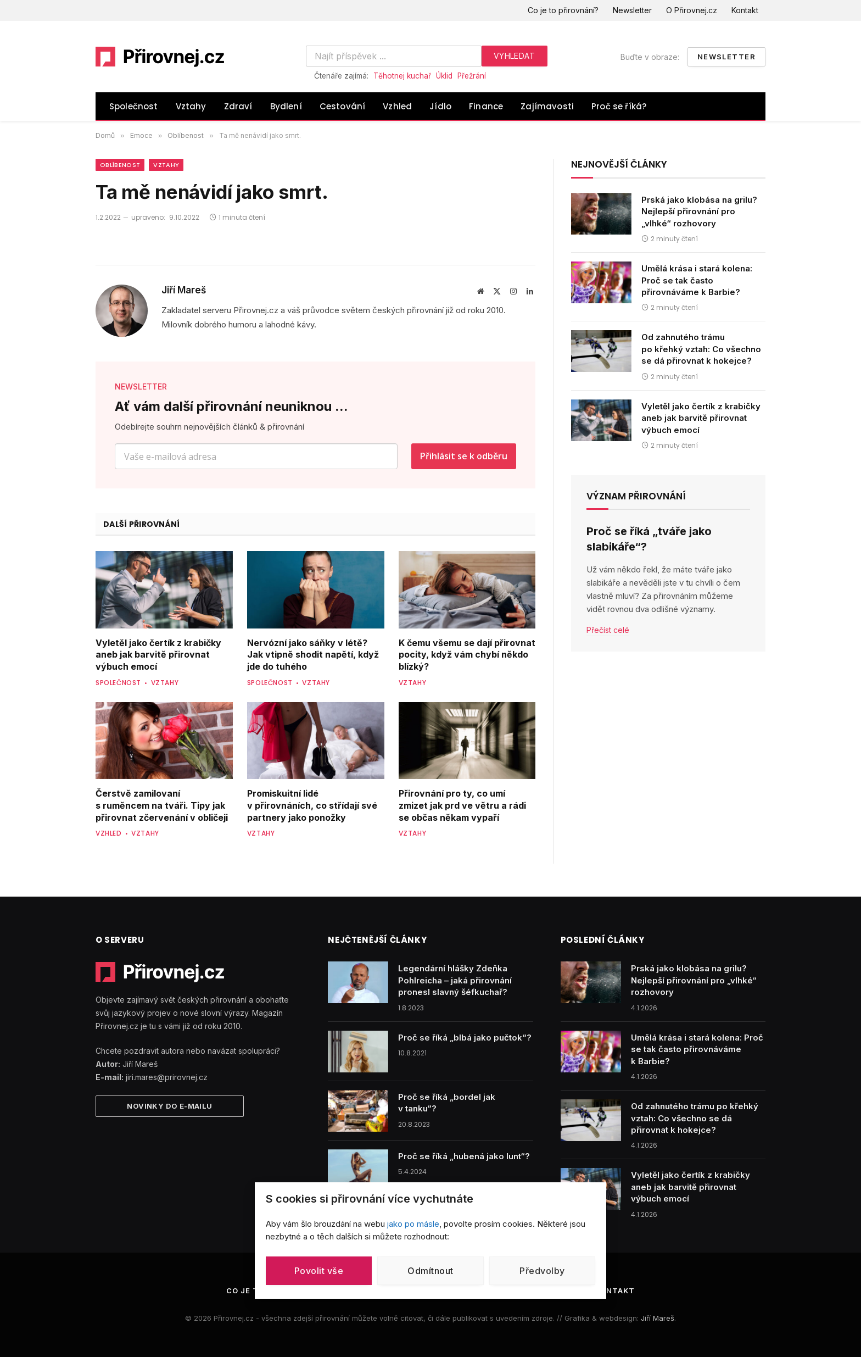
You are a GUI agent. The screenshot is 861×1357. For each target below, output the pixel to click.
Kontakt (744, 10)
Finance (486, 106)
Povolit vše (318, 1270)
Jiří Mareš (183, 290)
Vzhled (397, 106)
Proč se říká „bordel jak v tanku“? (446, 1103)
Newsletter (632, 10)
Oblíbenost (120, 164)
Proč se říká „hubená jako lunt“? (464, 1156)
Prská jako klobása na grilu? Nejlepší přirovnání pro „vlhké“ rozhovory (699, 211)
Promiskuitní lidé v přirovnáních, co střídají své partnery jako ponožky (312, 805)
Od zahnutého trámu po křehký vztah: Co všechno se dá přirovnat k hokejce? (701, 349)
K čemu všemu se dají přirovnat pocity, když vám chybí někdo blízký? (467, 654)
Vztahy (191, 106)
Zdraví (238, 106)
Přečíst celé (607, 630)
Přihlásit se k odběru (463, 456)
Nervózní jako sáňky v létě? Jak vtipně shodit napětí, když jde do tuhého (313, 654)
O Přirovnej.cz (691, 10)
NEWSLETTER (141, 386)
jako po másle (413, 1224)
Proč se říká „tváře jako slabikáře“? (649, 539)
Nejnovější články (619, 164)
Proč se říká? (618, 106)
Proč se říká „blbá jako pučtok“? (465, 1037)
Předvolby (541, 1270)
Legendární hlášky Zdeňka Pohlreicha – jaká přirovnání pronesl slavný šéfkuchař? (455, 980)
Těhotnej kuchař (402, 75)
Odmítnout (430, 1270)
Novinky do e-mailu (169, 1106)
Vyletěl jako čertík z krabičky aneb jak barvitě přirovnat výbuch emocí (158, 654)
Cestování (343, 106)
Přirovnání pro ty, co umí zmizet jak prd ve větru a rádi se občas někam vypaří (462, 805)
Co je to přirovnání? (563, 10)
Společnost (133, 106)
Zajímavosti (547, 106)
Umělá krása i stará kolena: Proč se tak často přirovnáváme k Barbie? (696, 280)
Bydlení (286, 106)
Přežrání (471, 75)
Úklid (444, 75)
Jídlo (440, 106)
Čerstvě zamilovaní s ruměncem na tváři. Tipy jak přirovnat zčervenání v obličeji (162, 805)
